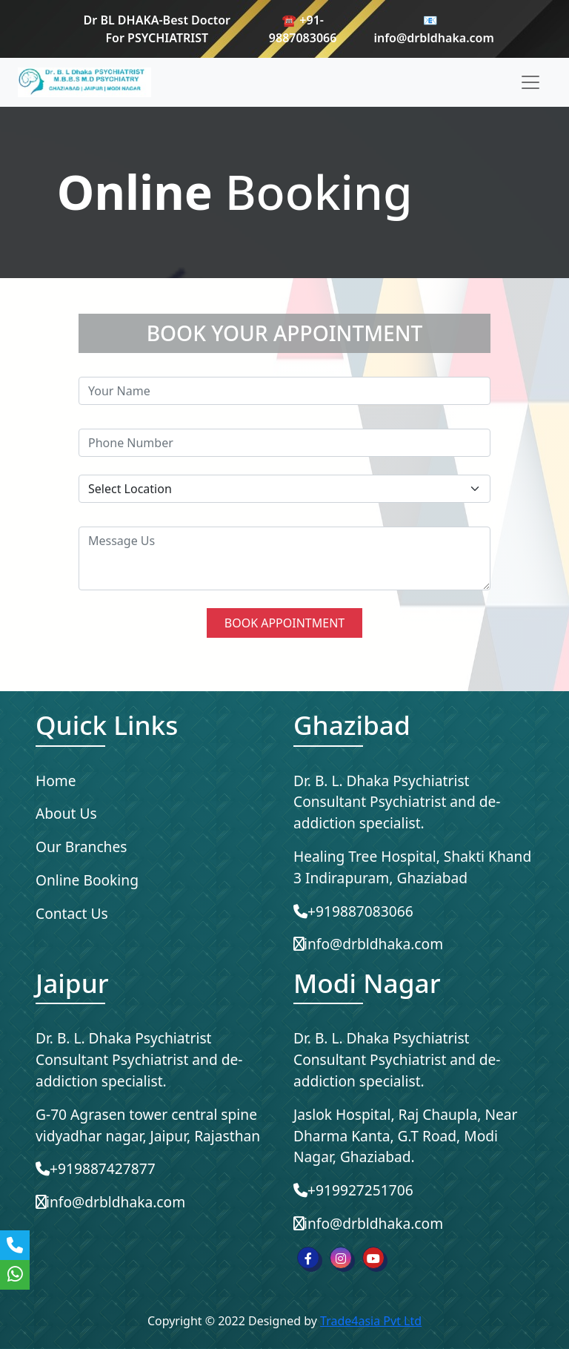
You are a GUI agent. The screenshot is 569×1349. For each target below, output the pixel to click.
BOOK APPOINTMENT (284, 623)
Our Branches (81, 847)
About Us (66, 813)
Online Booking (87, 880)
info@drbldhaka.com (368, 944)
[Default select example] (284, 489)
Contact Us (72, 913)
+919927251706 (353, 1190)
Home (56, 781)
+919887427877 (96, 1168)
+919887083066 (353, 911)
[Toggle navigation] (530, 82)
